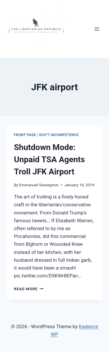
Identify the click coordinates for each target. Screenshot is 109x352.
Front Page (25, 135)
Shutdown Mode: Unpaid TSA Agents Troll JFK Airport (49, 159)
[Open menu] (96, 28)
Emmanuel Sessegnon (38, 185)
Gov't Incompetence (59, 135)
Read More (29, 288)
